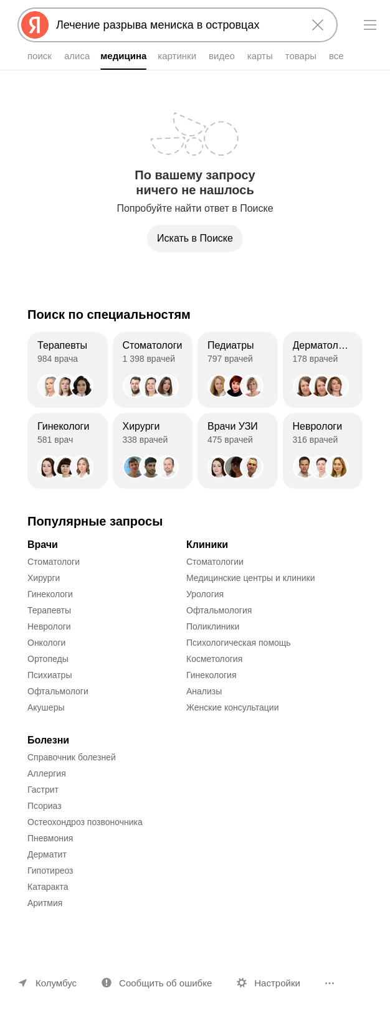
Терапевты (49, 610)
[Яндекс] (35, 25)
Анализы (204, 691)
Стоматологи (53, 562)
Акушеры (46, 707)
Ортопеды (48, 659)
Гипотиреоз (50, 871)
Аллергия (46, 773)
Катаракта (48, 887)
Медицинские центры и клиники (250, 578)
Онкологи (46, 643)
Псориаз (44, 806)
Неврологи (49, 626)
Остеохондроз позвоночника (85, 822)
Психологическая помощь (238, 643)
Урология (205, 594)
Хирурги (43, 578)
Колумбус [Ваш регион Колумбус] (56, 983)
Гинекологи (50, 594)
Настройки (277, 983)
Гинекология (211, 675)
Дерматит (47, 854)
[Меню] (370, 24)
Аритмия (44, 903)
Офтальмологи (57, 691)
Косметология (214, 659)
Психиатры (49, 675)
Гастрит (43, 790)
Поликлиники (212, 626)
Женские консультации (232, 707)
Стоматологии (215, 562)
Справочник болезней (71, 757)
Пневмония (50, 838)
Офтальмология (219, 610)
